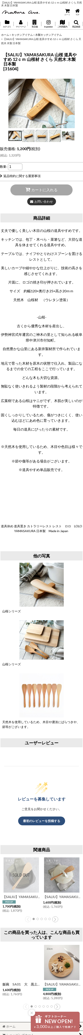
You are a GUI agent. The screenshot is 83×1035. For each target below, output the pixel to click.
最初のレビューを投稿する (41, 821)
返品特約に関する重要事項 (20, 176)
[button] (34, 24)
